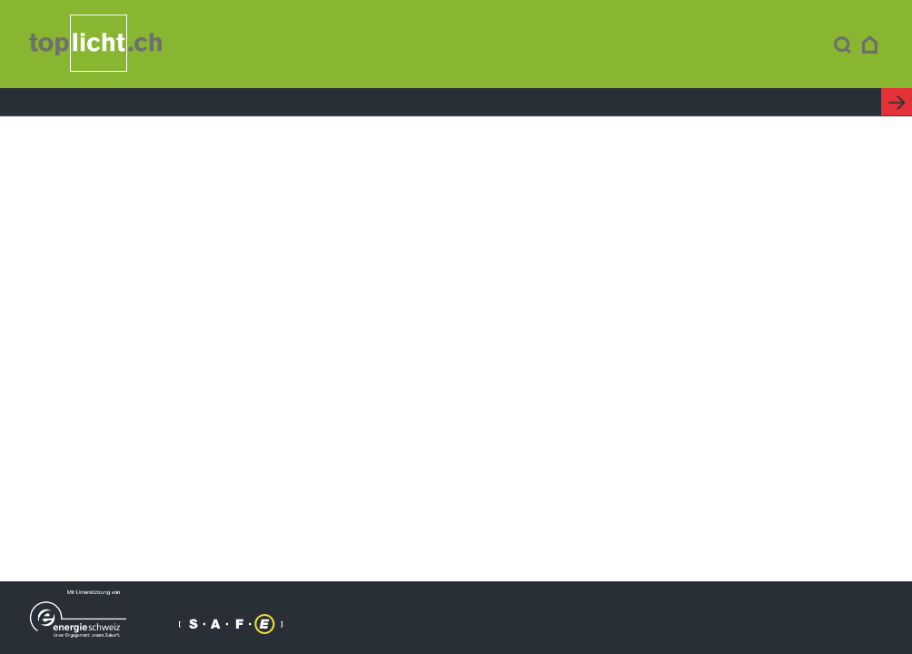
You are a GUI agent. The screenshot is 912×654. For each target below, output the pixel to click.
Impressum (452, 621)
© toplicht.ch (371, 621)
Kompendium (328, 45)
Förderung (561, 45)
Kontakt (782, 45)
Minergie (447, 45)
